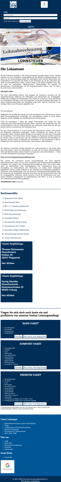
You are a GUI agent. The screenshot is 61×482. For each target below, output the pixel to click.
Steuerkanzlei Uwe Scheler (15, 226)
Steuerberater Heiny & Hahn (16, 222)
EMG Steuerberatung (13, 214)
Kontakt (8, 447)
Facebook (8, 457)
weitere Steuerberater (13, 238)
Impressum (9, 449)
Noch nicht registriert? (17, 21)
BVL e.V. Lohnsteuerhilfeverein (17, 206)
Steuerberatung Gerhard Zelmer (17, 234)
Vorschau (18, 336)
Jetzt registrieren (25, 21)
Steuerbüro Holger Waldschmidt (17, 230)
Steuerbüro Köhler (12, 218)
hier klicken (8, 263)
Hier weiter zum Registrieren (35, 336)
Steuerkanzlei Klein (12, 202)
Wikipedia (19, 182)
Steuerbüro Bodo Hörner (14, 198)
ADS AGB (8, 443)
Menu (31, 27)
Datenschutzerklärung (13, 445)
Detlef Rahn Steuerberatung (15, 210)
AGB (6, 441)
